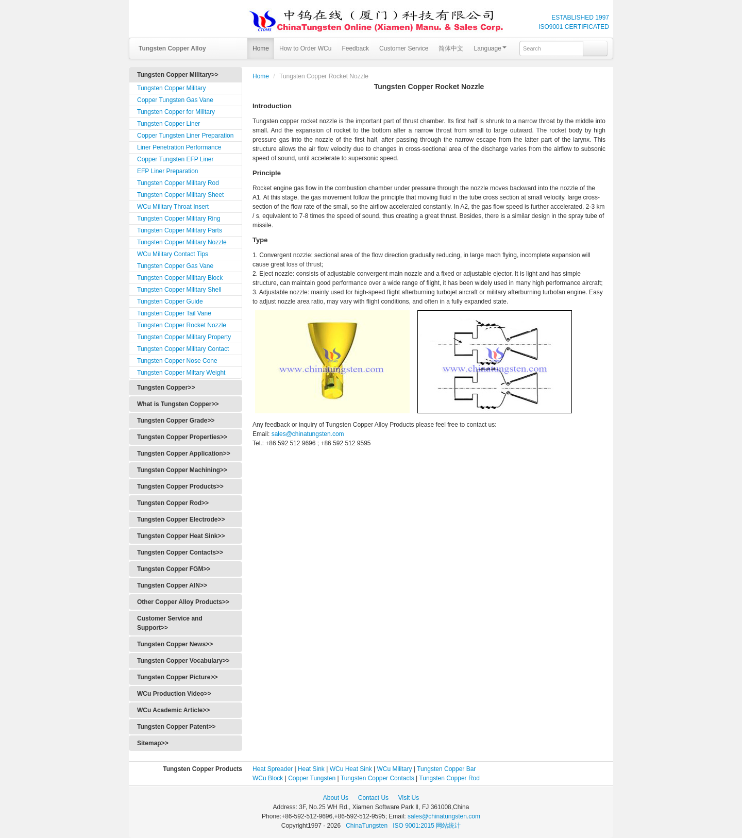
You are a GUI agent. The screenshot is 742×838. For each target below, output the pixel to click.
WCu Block (267, 778)
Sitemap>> (152, 743)
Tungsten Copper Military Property (184, 337)
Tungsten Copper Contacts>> (180, 552)
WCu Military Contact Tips (172, 254)
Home (260, 48)
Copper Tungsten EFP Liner (175, 159)
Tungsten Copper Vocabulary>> (183, 660)
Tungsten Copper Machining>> (182, 470)
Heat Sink (311, 769)
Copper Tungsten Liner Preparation (185, 135)
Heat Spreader (272, 769)
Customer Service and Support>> (170, 623)
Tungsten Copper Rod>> (173, 503)
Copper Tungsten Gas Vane (175, 100)
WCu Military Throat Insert (173, 206)
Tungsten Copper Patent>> (176, 726)
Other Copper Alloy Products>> (183, 602)
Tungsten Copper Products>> (180, 486)
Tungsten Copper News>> (175, 644)
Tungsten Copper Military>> (177, 74)
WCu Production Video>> (174, 693)
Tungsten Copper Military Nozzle (182, 242)
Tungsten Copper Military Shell (179, 289)
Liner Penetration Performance (179, 147)
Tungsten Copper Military (171, 88)
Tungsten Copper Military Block (180, 277)
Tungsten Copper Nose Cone (177, 360)
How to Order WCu (305, 48)
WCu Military (394, 769)
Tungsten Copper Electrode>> (181, 519)
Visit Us (408, 797)
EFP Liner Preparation (167, 171)
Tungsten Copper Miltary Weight (181, 372)
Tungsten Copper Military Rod (178, 183)
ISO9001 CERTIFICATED (573, 26)
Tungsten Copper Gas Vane (175, 266)
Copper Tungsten (311, 778)
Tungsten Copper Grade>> (175, 420)
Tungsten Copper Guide (170, 301)
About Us (335, 797)
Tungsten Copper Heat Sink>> (181, 536)
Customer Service (403, 48)
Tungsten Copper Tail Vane (174, 313)
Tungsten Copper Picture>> (177, 677)
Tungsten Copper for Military (176, 111)
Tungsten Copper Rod (449, 778)
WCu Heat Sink (351, 769)
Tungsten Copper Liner (168, 123)
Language (490, 48)
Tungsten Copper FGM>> (173, 569)
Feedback (355, 48)
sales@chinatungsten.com (306, 434)
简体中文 (451, 48)
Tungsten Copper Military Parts (179, 230)
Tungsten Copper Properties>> (182, 437)
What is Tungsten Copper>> (177, 404)
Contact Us (373, 797)
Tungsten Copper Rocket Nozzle (181, 325)
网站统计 (448, 825)
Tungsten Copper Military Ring (179, 218)
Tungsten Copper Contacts (377, 778)
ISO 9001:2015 (414, 825)
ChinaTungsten (367, 825)
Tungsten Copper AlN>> (172, 585)
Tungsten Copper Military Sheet (180, 194)
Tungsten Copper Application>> (183, 453)
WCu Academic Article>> (173, 710)
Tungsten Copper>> (166, 387)
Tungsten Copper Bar (446, 769)
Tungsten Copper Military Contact (183, 349)
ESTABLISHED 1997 (580, 17)
